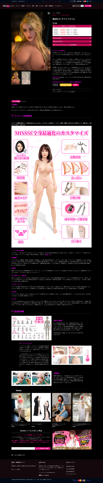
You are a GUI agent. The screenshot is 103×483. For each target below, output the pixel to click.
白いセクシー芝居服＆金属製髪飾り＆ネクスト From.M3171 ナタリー (82, 424)
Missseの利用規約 (70, 468)
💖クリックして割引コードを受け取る (72, 26)
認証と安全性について (31, 479)
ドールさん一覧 (68, 91)
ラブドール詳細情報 (16, 101)
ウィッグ (63, 91)
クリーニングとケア (26, 343)
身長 (33, 6)
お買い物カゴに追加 (66, 84)
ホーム (53, 12)
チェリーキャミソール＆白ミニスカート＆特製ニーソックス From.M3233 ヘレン (20, 424)
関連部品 (51, 6)
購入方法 (49, 479)
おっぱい (42, 6)
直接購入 (75, 84)
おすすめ (12, 6)
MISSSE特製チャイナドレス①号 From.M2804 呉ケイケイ (59, 424)
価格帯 (23, 6)
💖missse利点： (72, 38)
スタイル (28, 6)
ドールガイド (58, 5)
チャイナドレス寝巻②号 (37, 424)
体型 (37, 6)
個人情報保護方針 (70, 471)
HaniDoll (47, 475)
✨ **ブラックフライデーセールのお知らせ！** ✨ (51, 1)
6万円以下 (59, 91)
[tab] (16, 101)
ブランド (18, 6)
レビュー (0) (23, 101)
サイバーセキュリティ (71, 474)
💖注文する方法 (72, 41)
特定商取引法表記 (70, 466)
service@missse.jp (51, 472)
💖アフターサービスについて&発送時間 (72, 45)
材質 (46, 6)
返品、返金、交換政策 (41, 479)
